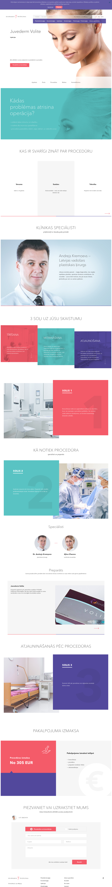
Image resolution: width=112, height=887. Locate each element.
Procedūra (53, 82)
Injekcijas (59, 21)
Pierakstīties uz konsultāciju (20, 64)
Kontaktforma (75, 82)
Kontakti (37, 16)
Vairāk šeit (50, 7)
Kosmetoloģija (51, 21)
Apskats (34, 82)
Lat (96, 16)
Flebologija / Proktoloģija (80, 21)
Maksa (64, 82)
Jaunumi (50, 16)
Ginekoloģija (67, 21)
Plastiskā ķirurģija (40, 21)
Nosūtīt (79, 862)
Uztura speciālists (94, 21)
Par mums (44, 16)
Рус (99, 16)
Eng (102, 16)
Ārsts (43, 82)
